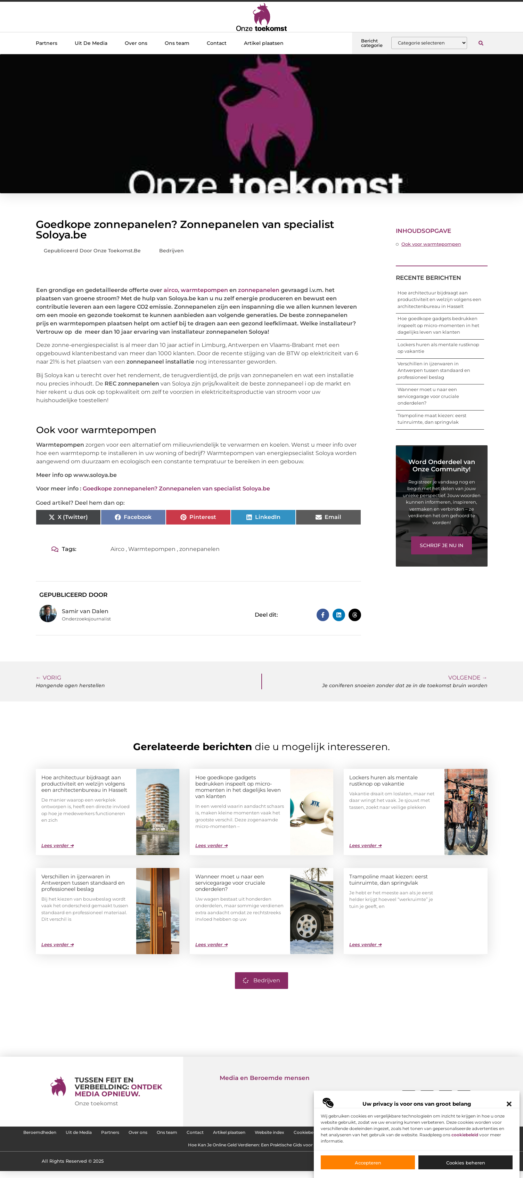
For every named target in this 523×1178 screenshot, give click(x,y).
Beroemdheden (85, 1134)
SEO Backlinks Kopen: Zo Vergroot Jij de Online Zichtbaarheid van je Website (164, 1150)
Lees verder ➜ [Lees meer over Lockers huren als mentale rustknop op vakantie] (365, 845)
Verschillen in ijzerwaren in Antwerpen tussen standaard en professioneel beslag (434, 370)
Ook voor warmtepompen (431, 244)
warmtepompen (204, 290)
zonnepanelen (258, 290)
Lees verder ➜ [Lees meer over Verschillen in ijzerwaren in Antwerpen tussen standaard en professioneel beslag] (57, 944)
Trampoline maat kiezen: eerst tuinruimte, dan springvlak (388, 879)
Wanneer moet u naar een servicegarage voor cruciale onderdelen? (428, 396)
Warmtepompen (151, 549)
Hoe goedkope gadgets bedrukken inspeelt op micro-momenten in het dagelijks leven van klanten (438, 325)
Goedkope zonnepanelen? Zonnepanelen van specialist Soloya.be (176, 488)
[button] (509, 1103)
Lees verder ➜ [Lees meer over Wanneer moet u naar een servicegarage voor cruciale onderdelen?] (211, 944)
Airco (117, 549)
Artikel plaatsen (264, 43)
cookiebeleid (464, 1134)
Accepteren (368, 1162)
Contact (217, 43)
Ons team (177, 43)
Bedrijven (171, 250)
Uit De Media (91, 43)
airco (171, 290)
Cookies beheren (465, 1162)
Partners (46, 43)
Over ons (136, 43)
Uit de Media (135, 1134)
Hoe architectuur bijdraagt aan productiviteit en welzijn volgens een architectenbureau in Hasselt (439, 299)
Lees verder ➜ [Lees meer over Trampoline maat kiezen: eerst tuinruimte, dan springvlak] (365, 944)
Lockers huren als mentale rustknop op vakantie (383, 780)
